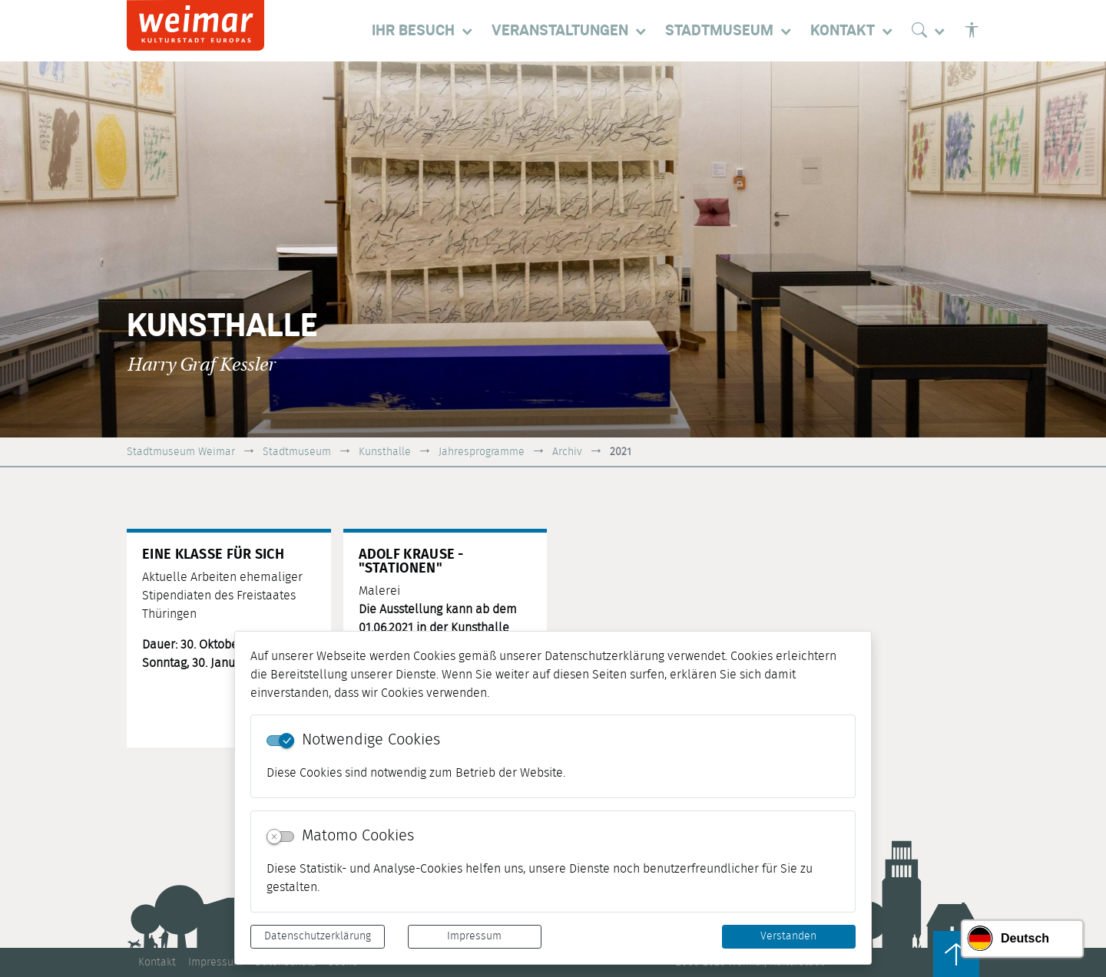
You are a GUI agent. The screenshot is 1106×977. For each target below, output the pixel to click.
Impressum (474, 936)
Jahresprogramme (482, 451)
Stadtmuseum (297, 451)
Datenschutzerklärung (317, 936)
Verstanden (788, 936)
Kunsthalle (385, 451)
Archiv (567, 451)
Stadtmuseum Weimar (181, 451)
